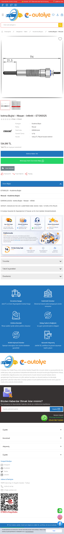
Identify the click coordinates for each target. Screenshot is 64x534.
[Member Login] (57, 14)
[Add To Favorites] (60, 39)
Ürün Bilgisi (7, 183)
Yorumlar (6, 261)
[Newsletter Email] (32, 409)
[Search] (32, 25)
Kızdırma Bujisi (36, 124)
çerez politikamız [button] (29, 532)
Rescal (34, 127)
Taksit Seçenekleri (9, 268)
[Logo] (28, 15)
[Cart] (62, 14)
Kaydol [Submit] (56, 409)
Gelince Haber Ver (32, 154)
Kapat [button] (54, 531)
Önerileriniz (7, 276)
